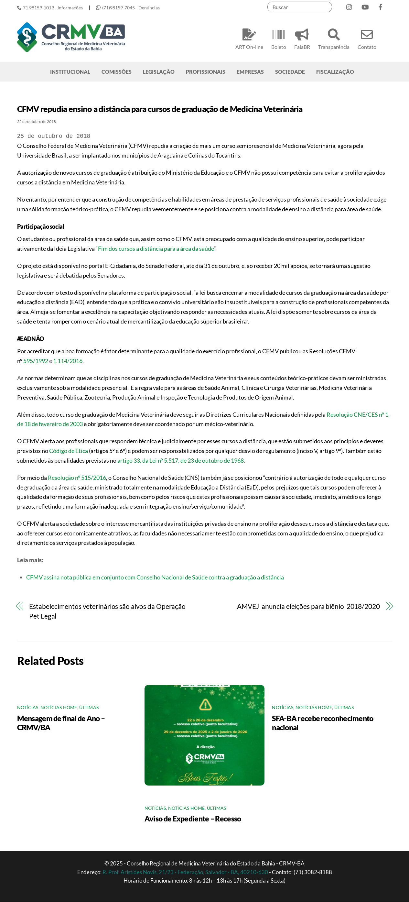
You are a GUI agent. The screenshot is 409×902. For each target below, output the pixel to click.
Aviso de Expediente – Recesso (193, 819)
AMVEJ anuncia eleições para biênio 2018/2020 (308, 607)
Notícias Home (58, 708)
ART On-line (249, 38)
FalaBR (302, 38)
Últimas (89, 708)
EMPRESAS (250, 72)
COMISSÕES (117, 72)
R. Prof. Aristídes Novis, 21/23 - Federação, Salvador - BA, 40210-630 (185, 872)
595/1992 (35, 361)
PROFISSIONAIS (205, 72)
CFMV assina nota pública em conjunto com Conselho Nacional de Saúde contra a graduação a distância (155, 577)
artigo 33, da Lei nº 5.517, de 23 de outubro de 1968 (180, 460)
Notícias (27, 708)
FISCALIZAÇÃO (335, 72)
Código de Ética (68, 451)
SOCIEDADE (290, 72)
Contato (367, 38)
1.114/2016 (67, 361)
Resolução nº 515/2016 (77, 477)
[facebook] (380, 6)
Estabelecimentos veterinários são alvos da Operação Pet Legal (107, 612)
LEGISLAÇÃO (159, 72)
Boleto (278, 38)
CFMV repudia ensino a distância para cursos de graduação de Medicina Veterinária (160, 109)
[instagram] (349, 6)
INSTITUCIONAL (70, 72)
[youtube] (365, 6)
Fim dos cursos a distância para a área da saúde (156, 248)
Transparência (334, 38)
